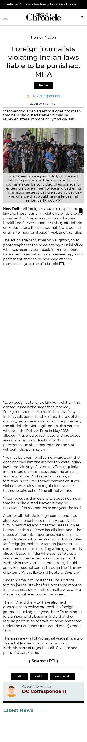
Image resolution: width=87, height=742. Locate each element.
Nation (43, 85)
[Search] (82, 18)
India (19, 676)
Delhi (39, 676)
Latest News (18, 710)
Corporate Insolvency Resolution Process (48, 4)
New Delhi (62, 676)
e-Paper (12, 4)
